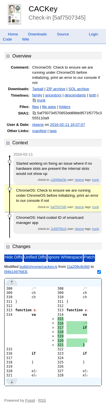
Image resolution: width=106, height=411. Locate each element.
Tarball (37, 89)
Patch (89, 257)
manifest (39, 131)
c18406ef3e (58, 179)
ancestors (53, 95)
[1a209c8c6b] (78, 266)
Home (13, 34)
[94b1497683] (15, 272)
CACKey (43, 9)
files (35, 107)
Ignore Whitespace (65, 257)
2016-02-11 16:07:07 (67, 124)
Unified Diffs (35, 257)
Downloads (37, 34)
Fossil (30, 400)
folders (64, 107)
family (37, 95)
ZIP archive (55, 89)
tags (53, 131)
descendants (75, 95)
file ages (49, 107)
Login (93, 34)
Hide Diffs (13, 257)
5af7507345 (58, 207)
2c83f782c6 (58, 228)
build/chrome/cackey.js (38, 266)
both (92, 95)
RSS (42, 400)
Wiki (25, 39)
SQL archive (78, 89)
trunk (41, 100)
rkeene (38, 124)
